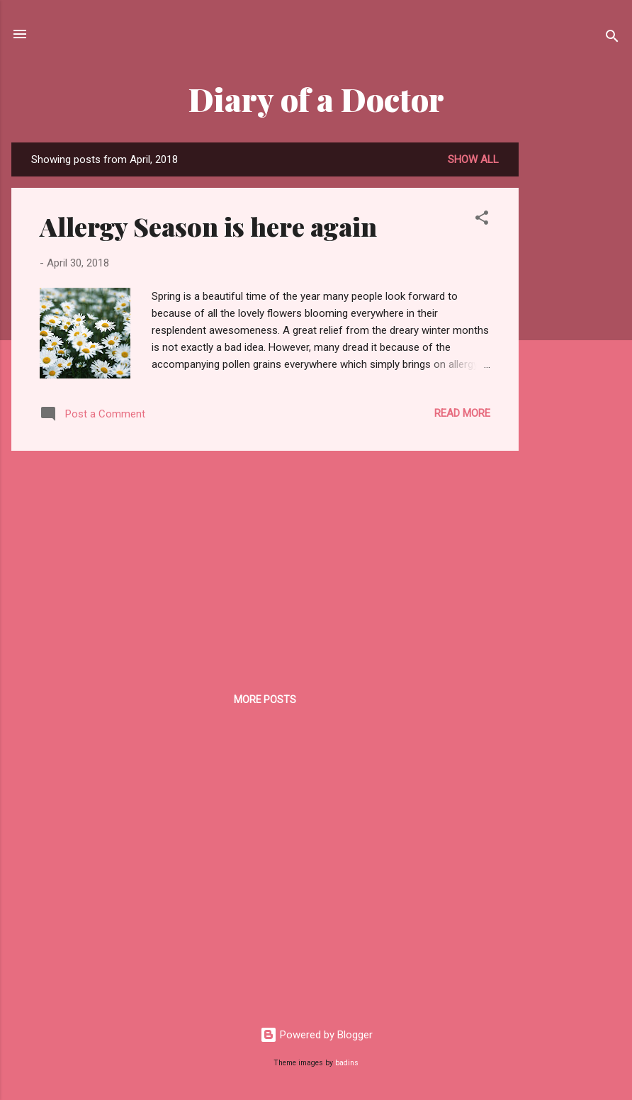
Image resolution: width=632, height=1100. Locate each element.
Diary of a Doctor (316, 99)
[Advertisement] (575, 355)
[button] (481, 220)
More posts (265, 699)
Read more (462, 413)
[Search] (612, 38)
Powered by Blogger (316, 1034)
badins (347, 1062)
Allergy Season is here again (208, 226)
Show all (473, 159)
